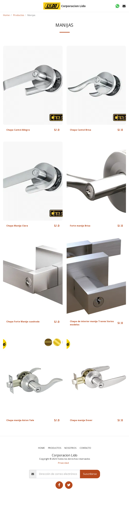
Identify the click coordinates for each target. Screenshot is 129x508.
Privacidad (63, 462)
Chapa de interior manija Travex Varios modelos (92, 323)
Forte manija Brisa (80, 225)
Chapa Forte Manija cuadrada (22, 321)
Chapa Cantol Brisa (80, 129)
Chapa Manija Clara (17, 225)
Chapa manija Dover (81, 420)
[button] (4, 6)
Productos (18, 15)
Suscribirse (90, 474)
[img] (33, 85)
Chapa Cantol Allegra (18, 129)
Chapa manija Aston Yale (20, 420)
